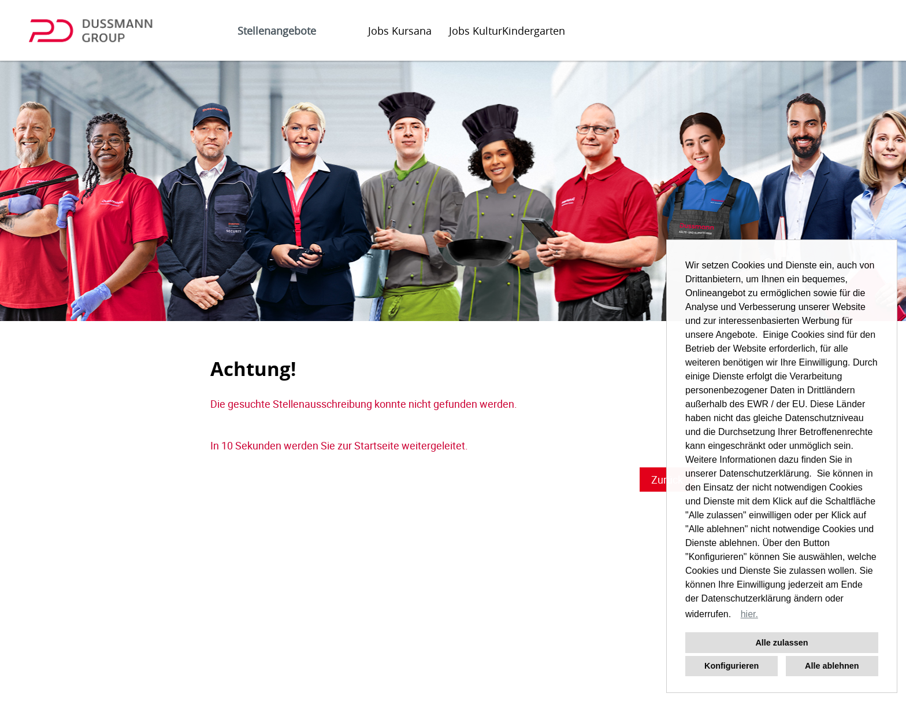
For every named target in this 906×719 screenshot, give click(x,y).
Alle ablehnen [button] (832, 665)
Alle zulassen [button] (781, 642)
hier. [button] (749, 614)
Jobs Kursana (400, 31)
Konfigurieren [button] (731, 665)
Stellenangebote (276, 31)
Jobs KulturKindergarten (507, 31)
